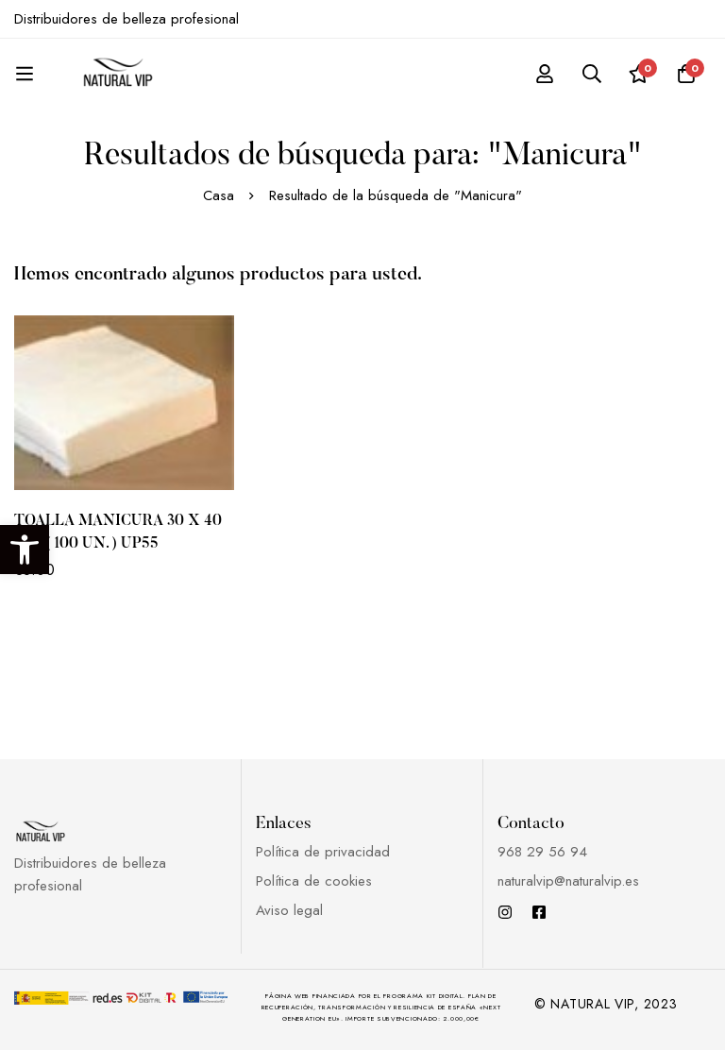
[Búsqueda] (591, 73)
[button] (24, 549)
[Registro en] (544, 73)
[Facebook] (539, 912)
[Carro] (686, 73)
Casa (218, 195)
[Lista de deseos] (639, 73)
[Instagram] (505, 912)
